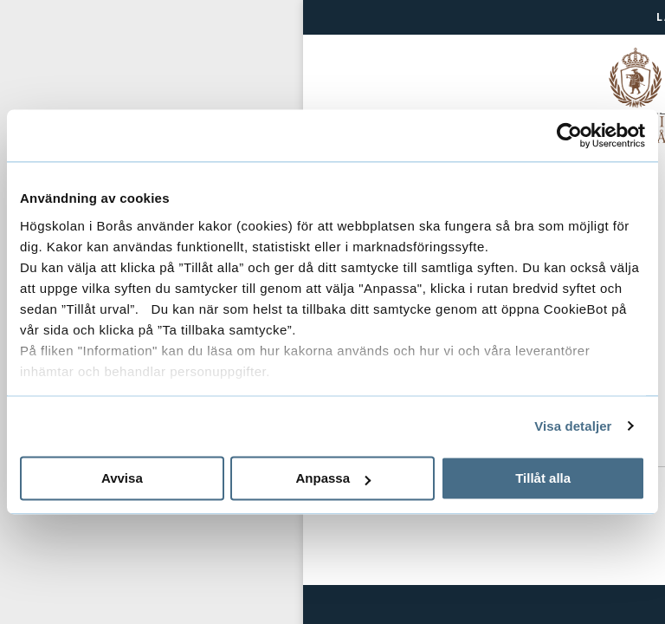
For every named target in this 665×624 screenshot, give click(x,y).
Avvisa (122, 478)
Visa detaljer (572, 426)
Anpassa (333, 478)
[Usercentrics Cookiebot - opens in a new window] (569, 135)
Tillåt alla (543, 478)
